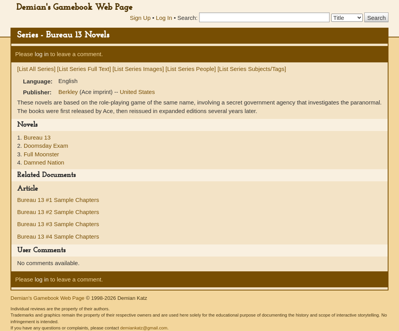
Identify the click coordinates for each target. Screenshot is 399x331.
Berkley (68, 92)
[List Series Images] (138, 68)
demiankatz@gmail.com (143, 328)
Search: (187, 17)
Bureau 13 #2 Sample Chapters (58, 212)
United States (137, 92)
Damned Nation (44, 162)
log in (42, 54)
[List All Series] (36, 68)
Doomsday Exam (46, 145)
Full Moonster (41, 154)
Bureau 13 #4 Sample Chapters (58, 236)
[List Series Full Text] (84, 68)
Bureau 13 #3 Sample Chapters (58, 224)
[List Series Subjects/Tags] (251, 68)
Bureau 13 (37, 137)
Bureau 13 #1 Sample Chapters (58, 199)
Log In (164, 17)
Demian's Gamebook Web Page (74, 7)
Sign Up (140, 17)
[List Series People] (191, 68)
